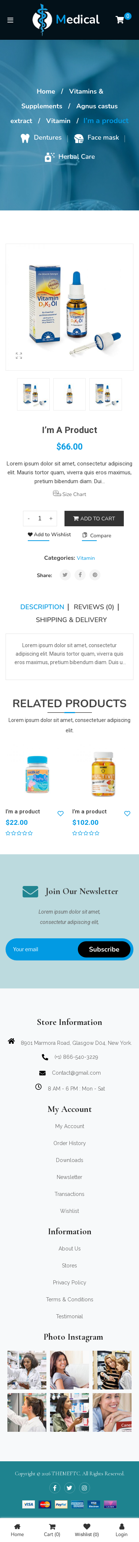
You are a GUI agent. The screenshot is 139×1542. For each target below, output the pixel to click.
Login (122, 1530)
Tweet (65, 575)
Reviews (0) (94, 607)
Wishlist (87, 1530)
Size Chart (69, 494)
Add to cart (97, 518)
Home (46, 91)
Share (80, 575)
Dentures (48, 137)
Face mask (103, 137)
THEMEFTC (66, 1474)
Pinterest (95, 575)
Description (42, 607)
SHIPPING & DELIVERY (71, 620)
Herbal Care (77, 156)
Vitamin (58, 120)
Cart (52, 1530)
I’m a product (23, 811)
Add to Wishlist (52, 534)
